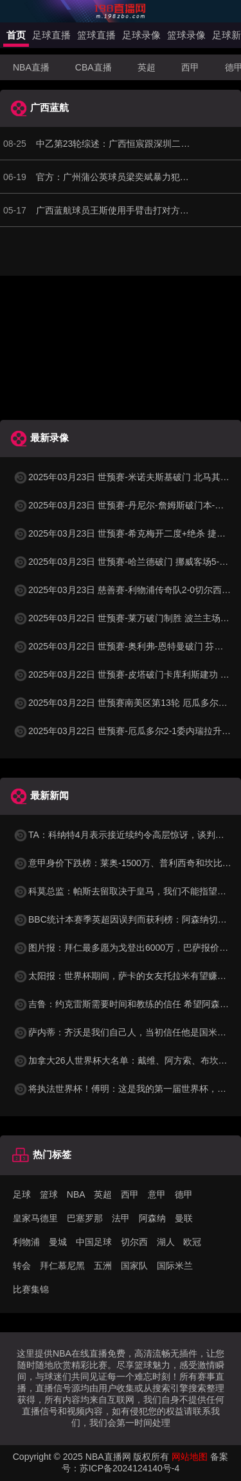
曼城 (58, 1242)
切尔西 (134, 1242)
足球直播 (51, 34)
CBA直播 (93, 67)
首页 (16, 34)
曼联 (184, 1218)
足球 (22, 1194)
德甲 (184, 1194)
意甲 (157, 1194)
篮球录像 (186, 34)
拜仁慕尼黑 (62, 1265)
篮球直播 (96, 34)
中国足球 (94, 1242)
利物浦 (26, 1242)
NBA (76, 1194)
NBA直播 (31, 67)
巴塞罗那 (85, 1218)
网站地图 (190, 1457)
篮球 (49, 1194)
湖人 (166, 1242)
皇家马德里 (35, 1218)
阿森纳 (152, 1218)
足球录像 (141, 34)
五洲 (103, 1265)
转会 (22, 1265)
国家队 (134, 1265)
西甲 (190, 67)
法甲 (121, 1218)
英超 (147, 67)
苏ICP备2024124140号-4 (130, 1468)
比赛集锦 (31, 1289)
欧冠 (192, 1242)
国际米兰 (175, 1265)
